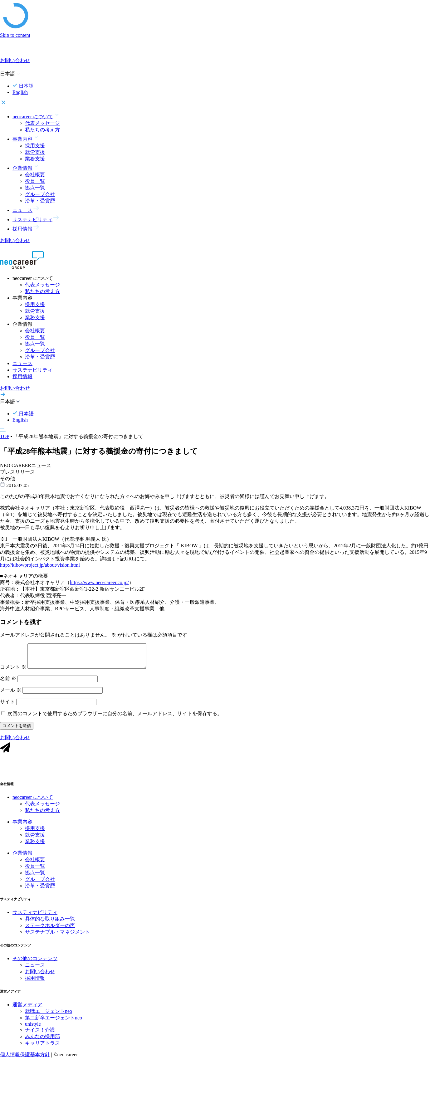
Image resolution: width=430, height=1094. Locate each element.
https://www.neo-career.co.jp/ (99, 586)
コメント (13, 671)
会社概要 (35, 174)
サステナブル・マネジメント (57, 940)
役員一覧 (35, 181)
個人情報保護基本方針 (25, 1063)
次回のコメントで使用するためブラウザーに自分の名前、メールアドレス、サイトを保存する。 (114, 718)
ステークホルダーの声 (50, 934)
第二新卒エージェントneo (53, 1026)
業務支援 (35, 158)
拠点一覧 (35, 187)
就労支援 (35, 152)
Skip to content (15, 35)
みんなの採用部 (42, 1045)
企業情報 (22, 861)
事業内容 (22, 830)
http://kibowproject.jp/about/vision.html (40, 568)
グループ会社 (40, 194)
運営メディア (27, 1013)
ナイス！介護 (40, 1038)
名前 (8, 683)
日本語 (23, 86)
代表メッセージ (42, 123)
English (20, 92)
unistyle (33, 1032)
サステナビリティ (32, 370)
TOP (4, 436)
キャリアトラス (42, 1051)
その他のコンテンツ (34, 967)
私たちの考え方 (42, 129)
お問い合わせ (40, 980)
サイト (7, 706)
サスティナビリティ (34, 921)
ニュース (22, 363)
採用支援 (35, 145)
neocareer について (32, 805)
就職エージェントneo (48, 1020)
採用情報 (22, 376)
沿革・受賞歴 (40, 200)
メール (10, 694)
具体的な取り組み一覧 (50, 927)
